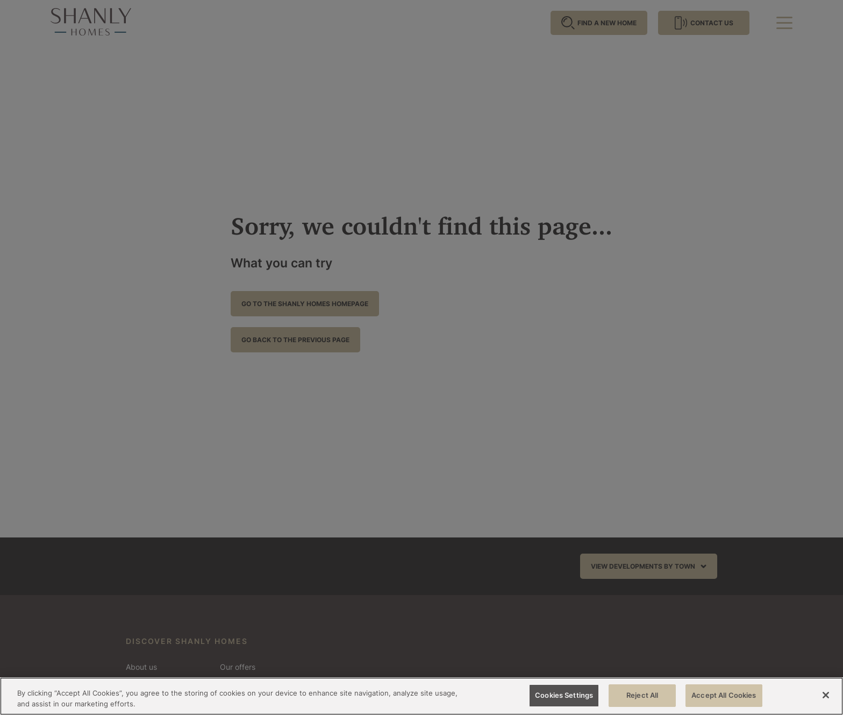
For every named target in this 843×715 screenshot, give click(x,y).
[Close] (826, 695)
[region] (421, 696)
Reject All (642, 695)
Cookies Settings (564, 695)
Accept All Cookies (723, 695)
